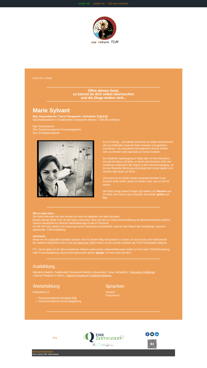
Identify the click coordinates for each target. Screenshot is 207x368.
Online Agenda (118, 3)
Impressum (37, 351)
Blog (55, 337)
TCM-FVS (102, 116)
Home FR (99, 3)
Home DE (84, 3)
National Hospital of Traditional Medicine (88, 275)
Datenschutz (48, 351)
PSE (74, 298)
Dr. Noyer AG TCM (84, 242)
